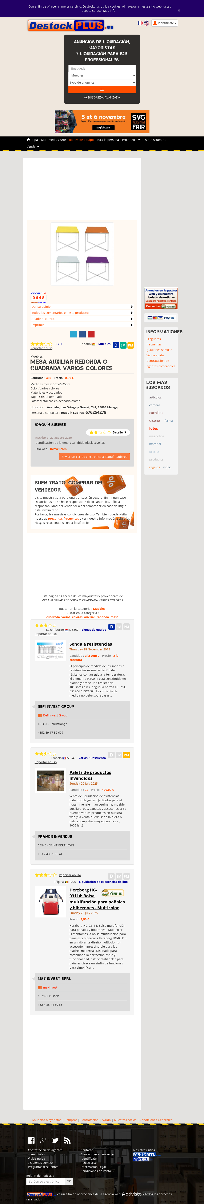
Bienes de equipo (93, 630)
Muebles (104, 344)
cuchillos (156, 412)
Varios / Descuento (92, 758)
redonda (103, 617)
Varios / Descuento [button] (152, 140)
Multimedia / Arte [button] (54, 140)
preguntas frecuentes (63, 518)
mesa (114, 617)
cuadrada (53, 617)
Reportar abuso (41, 348)
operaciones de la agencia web (99, 1194)
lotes (153, 428)
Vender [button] (33, 146)
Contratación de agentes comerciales (161, 363)
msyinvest (50, 987)
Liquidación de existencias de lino (103, 882)
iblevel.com (58, 449)
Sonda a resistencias (90, 644)
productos (156, 459)
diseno (154, 420)
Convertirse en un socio (97, 1154)
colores (77, 617)
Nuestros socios (125, 1120)
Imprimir (38, 325)
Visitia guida (155, 355)
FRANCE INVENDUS (55, 836)
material (155, 444)
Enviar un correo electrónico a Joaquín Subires (94, 457)
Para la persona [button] (109, 140)
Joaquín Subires (50, 425)
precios (154, 452)
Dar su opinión (42, 307)
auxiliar (89, 617)
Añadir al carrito (43, 319)
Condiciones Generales (156, 1120)
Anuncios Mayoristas (46, 1120)
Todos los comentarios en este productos (60, 313)
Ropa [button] (35, 140)
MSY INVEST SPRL (54, 979)
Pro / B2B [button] (129, 140)
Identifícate (89, 1158)
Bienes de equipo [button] (82, 140)
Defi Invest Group (56, 706)
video (167, 467)
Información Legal (93, 1167)
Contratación (89, 1120)
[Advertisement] (82, 191)
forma (168, 421)
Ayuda (106, 1120)
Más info (109, 11)
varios (65, 617)
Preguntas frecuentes (154, 341)
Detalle (59, 344)
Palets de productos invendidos (90, 775)
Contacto (87, 1150)
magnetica (156, 436)
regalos (154, 467)
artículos (155, 397)
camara (154, 405)
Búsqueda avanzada (102, 97)
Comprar (71, 1120)
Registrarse (89, 1163)
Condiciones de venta (96, 1171)
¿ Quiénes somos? (159, 350)
